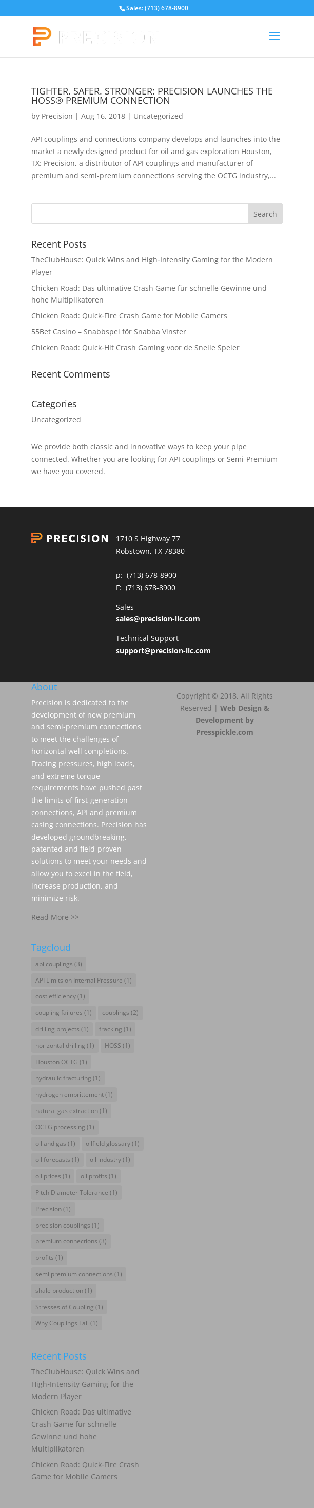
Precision (57, 116)
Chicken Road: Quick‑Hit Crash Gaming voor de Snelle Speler (135, 347)
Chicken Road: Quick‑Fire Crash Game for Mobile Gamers (129, 316)
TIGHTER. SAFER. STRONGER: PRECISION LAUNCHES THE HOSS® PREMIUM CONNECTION (152, 95)
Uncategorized (158, 116)
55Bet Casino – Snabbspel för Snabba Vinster (108, 331)
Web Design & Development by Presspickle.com (232, 720)
